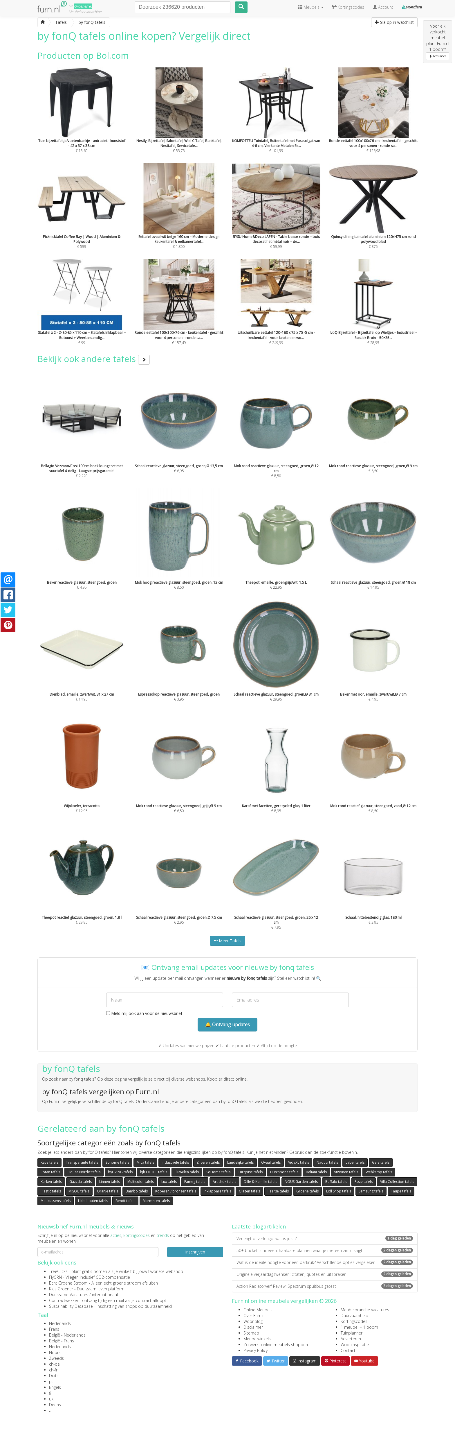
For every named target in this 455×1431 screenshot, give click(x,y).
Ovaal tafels (271, 1162)
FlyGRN (55, 1277)
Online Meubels (257, 1309)
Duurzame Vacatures (68, 1294)
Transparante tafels (82, 1162)
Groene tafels (307, 1191)
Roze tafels (364, 1181)
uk (51, 1399)
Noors (55, 1352)
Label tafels (355, 1162)
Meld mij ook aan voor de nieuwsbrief (144, 1013)
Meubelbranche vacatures (365, 1309)
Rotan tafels (50, 1171)
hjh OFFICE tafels (153, 1171)
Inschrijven (195, 1252)
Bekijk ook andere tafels (93, 359)
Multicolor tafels (140, 1181)
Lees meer (437, 56)
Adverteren (351, 1339)
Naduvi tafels (327, 1162)
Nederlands (60, 1323)
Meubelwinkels (257, 1339)
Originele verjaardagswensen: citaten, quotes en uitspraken (324, 1274)
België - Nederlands (67, 1335)
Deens (55, 1404)
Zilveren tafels (208, 1162)
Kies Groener (61, 1289)
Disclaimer (253, 1327)
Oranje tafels (107, 1191)
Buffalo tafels (336, 1181)
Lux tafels (169, 1181)
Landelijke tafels (240, 1162)
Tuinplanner (351, 1333)
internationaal (105, 1294)
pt (51, 1381)
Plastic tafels (51, 1191)
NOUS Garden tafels (301, 1181)
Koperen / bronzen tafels (175, 1191)
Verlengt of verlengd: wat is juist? (324, 1238)
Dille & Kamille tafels (260, 1181)
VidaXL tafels (298, 1162)
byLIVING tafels (120, 1171)
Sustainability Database (71, 1306)
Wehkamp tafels (379, 1171)
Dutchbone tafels (284, 1171)
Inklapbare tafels (217, 1191)
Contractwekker (63, 1300)
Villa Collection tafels (397, 1181)
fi (50, 1393)
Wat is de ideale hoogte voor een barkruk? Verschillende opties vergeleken (324, 1262)
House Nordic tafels (84, 1171)
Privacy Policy (255, 1350)
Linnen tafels (109, 1181)
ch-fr (53, 1370)
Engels (55, 1387)
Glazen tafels (249, 1191)
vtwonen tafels (346, 1171)
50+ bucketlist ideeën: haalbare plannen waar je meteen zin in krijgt (324, 1250)
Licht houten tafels (93, 1200)
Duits (54, 1375)
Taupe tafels (401, 1191)
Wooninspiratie (355, 1344)
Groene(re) (83, 6)
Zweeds (56, 1358)
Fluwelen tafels (187, 1171)
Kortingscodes (354, 1321)
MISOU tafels (78, 1191)
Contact (348, 1350)
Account (383, 7)
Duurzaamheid (354, 1315)
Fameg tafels (194, 1181)
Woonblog (253, 1321)
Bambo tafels (137, 1191)
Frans (54, 1329)
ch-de (54, 1364)
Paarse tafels (278, 1191)
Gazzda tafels (80, 1181)
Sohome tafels (117, 1162)
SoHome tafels (218, 1171)
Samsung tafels (371, 1191)
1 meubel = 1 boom (359, 1327)
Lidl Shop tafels (338, 1191)
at (51, 1410)
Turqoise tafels (250, 1171)
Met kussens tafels (56, 1200)
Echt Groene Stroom (68, 1283)
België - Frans (61, 1341)
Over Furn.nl (254, 1315)
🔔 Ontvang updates (227, 1024)
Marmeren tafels (156, 1200)
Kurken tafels (51, 1181)
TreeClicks (58, 1271)
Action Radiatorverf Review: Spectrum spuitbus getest (324, 1286)
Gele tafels (380, 1162)
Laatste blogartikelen (259, 1226)
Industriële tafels (175, 1162)
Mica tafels (145, 1162)
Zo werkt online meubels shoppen (275, 1344)
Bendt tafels (125, 1200)
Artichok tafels (224, 1181)
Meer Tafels (227, 940)
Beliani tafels (316, 1171)
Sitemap (251, 1333)
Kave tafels (49, 1162)
